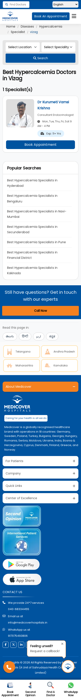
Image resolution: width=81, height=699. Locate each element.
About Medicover (18, 386)
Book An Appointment (50, 16)
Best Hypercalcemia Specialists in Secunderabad (32, 229)
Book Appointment (40, 144)
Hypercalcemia (50, 26)
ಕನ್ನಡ (52, 336)
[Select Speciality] (58, 47)
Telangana (17, 351)
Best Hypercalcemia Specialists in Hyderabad (32, 183)
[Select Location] (23, 47)
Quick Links (14, 486)
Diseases (27, 26)
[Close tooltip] (61, 643)
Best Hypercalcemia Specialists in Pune (36, 242)
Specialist (18, 32)
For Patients (14, 461)
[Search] (40, 58)
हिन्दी (25, 336)
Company (13, 473)
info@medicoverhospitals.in (27, 622)
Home (10, 26)
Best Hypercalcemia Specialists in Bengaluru (32, 198)
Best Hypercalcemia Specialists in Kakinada (32, 270)
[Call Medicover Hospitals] (9, 667)
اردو (38, 336)
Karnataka (55, 365)
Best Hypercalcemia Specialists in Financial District (32, 255)
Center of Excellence (21, 498)
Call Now (40, 310)
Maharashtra (19, 365)
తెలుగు (10, 336)
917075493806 (18, 636)
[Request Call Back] (68, 666)
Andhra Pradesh (59, 351)
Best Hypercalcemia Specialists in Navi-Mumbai (36, 214)
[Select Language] (65, 4)
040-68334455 (18, 609)
